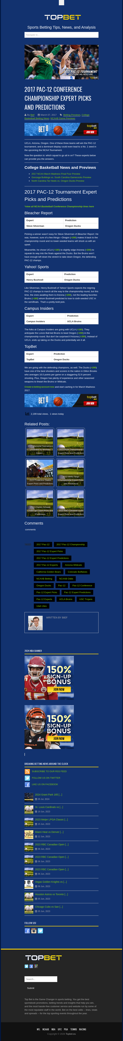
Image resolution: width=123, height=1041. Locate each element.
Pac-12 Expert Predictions (77, 592)
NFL (38, 1029)
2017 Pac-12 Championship (71, 544)
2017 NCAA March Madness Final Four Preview (56, 174)
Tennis (73, 1029)
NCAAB (45, 1029)
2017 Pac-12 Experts (47, 565)
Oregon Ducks (43, 585)
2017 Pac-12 (43, 544)
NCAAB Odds (66, 578)
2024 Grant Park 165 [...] (48, 794)
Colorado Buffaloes (77, 572)
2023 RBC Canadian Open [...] (52, 844)
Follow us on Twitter (46, 778)
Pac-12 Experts (44, 599)
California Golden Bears (48, 572)
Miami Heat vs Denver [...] (49, 832)
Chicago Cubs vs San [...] (49, 906)
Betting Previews (71, 115)
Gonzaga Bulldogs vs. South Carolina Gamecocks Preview (61, 177)
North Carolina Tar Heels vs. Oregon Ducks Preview (58, 181)
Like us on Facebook (45, 784)
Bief (32, 115)
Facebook (31, 966)
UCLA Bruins (65, 599)
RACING (82, 1029)
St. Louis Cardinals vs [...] (49, 807)
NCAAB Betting (44, 578)
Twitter (26, 966)
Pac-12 (61, 585)
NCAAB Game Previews (62, 118)
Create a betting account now (39, 387)
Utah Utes (41, 606)
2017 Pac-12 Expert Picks (49, 551)
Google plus (36, 966)
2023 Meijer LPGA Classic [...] (51, 819)
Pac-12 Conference (82, 585)
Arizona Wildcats (73, 565)
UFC (60, 1029)
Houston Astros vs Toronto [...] (51, 894)
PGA (66, 1029)
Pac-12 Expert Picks (46, 592)
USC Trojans (85, 599)
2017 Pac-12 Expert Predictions (52, 558)
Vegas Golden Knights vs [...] (51, 881)
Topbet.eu (71, 1034)
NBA (53, 1029)
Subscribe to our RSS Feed (49, 771)
